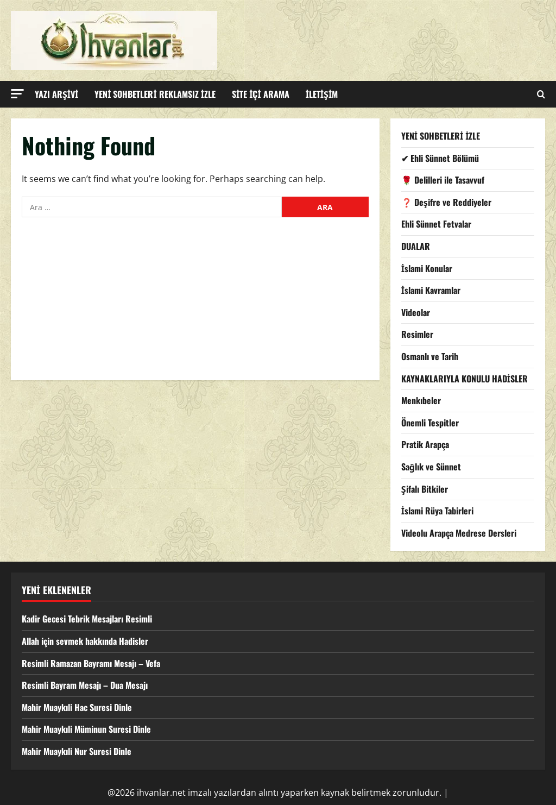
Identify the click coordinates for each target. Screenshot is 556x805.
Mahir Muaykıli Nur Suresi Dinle (76, 751)
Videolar (415, 312)
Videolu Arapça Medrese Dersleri (458, 532)
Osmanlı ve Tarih (429, 356)
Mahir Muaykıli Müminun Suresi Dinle (86, 728)
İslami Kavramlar (430, 290)
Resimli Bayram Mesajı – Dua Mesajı (85, 684)
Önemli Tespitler (430, 422)
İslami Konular (426, 268)
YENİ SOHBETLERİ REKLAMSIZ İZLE (155, 93)
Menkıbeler (421, 400)
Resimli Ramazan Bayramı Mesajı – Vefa (91, 663)
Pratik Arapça (425, 444)
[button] (17, 93)
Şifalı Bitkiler (424, 488)
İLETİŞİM (322, 93)
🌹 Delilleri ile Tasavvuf (442, 179)
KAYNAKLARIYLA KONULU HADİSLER (464, 378)
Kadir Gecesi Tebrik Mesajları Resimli (87, 618)
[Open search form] (541, 94)
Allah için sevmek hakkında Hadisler (85, 640)
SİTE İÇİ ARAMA (260, 93)
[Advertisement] (195, 304)
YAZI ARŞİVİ (56, 93)
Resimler (417, 334)
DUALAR (415, 246)
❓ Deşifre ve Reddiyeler (446, 202)
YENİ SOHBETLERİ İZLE (441, 135)
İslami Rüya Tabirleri (437, 510)
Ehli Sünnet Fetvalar (436, 223)
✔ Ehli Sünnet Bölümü (440, 158)
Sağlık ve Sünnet (431, 466)
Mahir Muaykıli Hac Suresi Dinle (77, 707)
